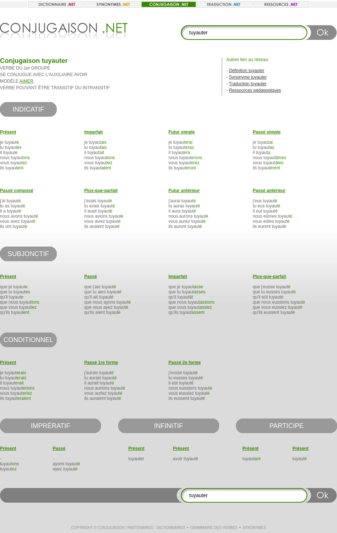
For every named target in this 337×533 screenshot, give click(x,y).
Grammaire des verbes (213, 528)
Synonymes (254, 528)
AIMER (26, 81)
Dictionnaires (171, 528)
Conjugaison (110, 528)
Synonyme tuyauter (248, 77)
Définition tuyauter (247, 70)
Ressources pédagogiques (255, 90)
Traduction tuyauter (248, 83)
